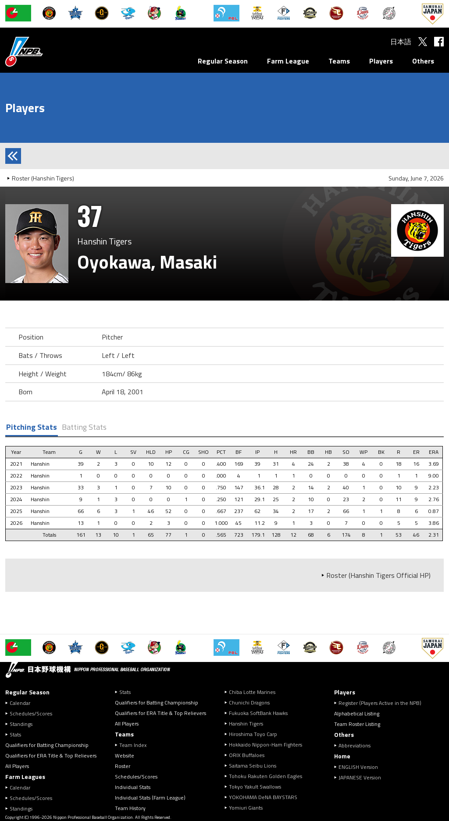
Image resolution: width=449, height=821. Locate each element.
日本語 (400, 41)
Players (381, 61)
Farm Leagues (25, 776)
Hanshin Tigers (246, 723)
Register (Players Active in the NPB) (383, 703)
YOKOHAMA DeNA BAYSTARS (263, 797)
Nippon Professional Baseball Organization (46, 51)
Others (423, 61)
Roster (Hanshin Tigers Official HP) (378, 575)
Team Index (132, 745)
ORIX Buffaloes (246, 755)
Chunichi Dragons (249, 702)
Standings (21, 724)
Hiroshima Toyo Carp (253, 734)
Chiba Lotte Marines (252, 692)
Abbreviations (355, 745)
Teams (339, 61)
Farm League (288, 61)
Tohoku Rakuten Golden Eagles (265, 776)
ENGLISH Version (358, 767)
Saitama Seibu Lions (252, 765)
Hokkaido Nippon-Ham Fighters (265, 744)
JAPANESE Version (360, 777)
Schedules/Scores (31, 713)
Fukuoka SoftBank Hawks (258, 713)
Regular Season (223, 61)
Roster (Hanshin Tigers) (43, 178)
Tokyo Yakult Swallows (255, 786)
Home (342, 756)
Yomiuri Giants (246, 807)
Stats (15, 734)
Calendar (20, 703)
